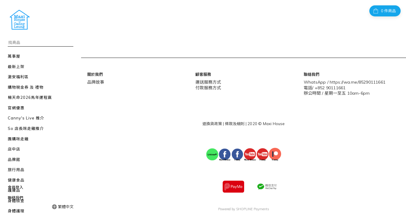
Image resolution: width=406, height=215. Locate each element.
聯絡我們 (15, 197)
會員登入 (15, 187)
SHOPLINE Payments (252, 207)
